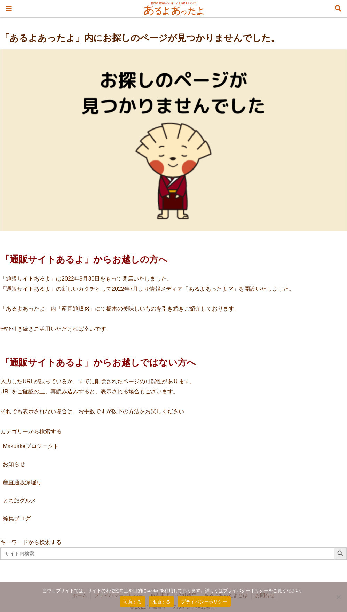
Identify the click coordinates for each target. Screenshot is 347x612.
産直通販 (75, 309)
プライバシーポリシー (204, 601)
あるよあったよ (211, 289)
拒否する (161, 601)
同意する (132, 601)
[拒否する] (338, 597)
